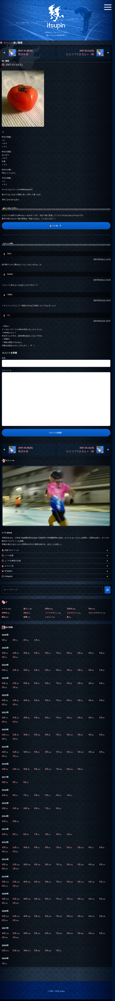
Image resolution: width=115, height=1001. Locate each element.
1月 (36, 640)
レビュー (48, 617)
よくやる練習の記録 (13, 561)
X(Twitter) (8, 571)
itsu (8, 315)
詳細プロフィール (12, 550)
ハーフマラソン (51, 613)
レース (4, 609)
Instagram (8, 576)
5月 (79, 653)
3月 (14, 640)
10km (25, 613)
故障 (25, 617)
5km (90, 609)
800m (47, 609)
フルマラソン (72, 613)
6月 (68, 653)
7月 (57, 653)
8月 (46, 653)
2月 (25, 640)
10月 (25, 653)
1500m (69, 609)
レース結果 (9, 555)
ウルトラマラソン (95, 613)
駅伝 (3, 617)
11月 (15, 653)
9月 (36, 653)
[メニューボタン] (107, 7)
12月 (4, 653)
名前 (3, 358)
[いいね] (56, 225)
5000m (4, 613)
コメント (6, 370)
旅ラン (26, 609)
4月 (3, 640)
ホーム (7, 42)
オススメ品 (9, 566)
